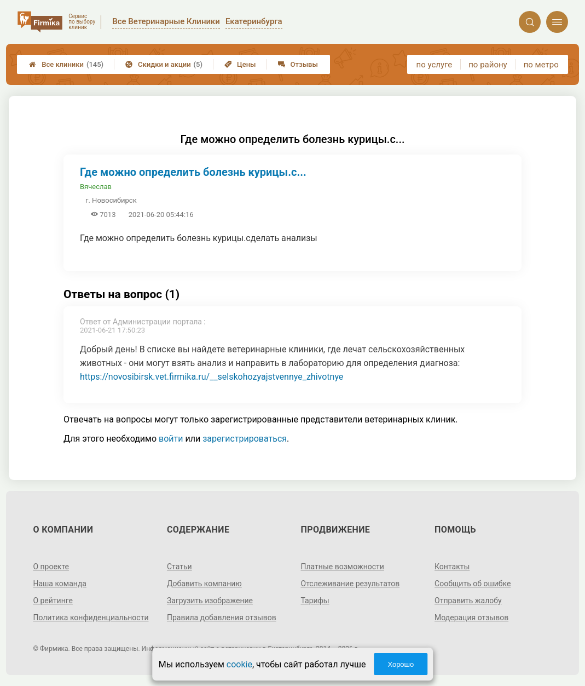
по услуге (434, 65)
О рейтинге (53, 600)
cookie (239, 664)
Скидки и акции (163, 64)
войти (171, 438)
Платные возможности (342, 566)
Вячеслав (96, 186)
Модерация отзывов (471, 617)
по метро (541, 65)
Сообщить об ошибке (473, 583)
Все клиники (66, 64)
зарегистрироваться (244, 438)
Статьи (179, 566)
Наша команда (59, 583)
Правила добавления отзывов (221, 617)
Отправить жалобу (468, 600)
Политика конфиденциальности (90, 617)
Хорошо (400, 664)
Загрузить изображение (210, 600)
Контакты (452, 566)
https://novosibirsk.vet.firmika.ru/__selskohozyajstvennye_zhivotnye (211, 376)
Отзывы (298, 64)
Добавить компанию (204, 583)
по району (487, 65)
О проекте (51, 566)
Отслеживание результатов (350, 583)
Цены (240, 64)
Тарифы (315, 600)
